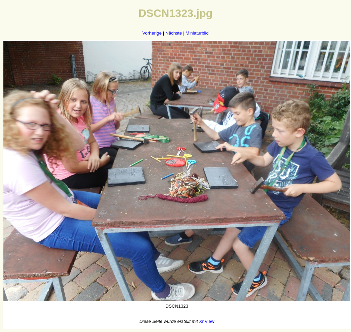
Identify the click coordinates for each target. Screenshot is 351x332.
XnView (206, 321)
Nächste (173, 33)
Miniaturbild (197, 33)
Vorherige (152, 33)
